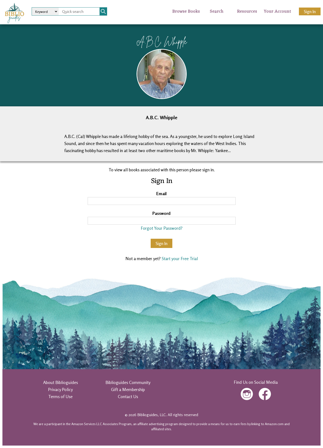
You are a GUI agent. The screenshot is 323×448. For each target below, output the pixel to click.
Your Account (277, 11)
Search (216, 11)
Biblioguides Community (127, 382)
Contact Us (128, 396)
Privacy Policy (60, 389)
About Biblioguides (60, 382)
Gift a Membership (128, 389)
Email (161, 193)
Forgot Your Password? (162, 228)
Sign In (310, 11)
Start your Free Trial (180, 258)
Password (161, 213)
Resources (247, 11)
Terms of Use (60, 396)
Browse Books (186, 11)
